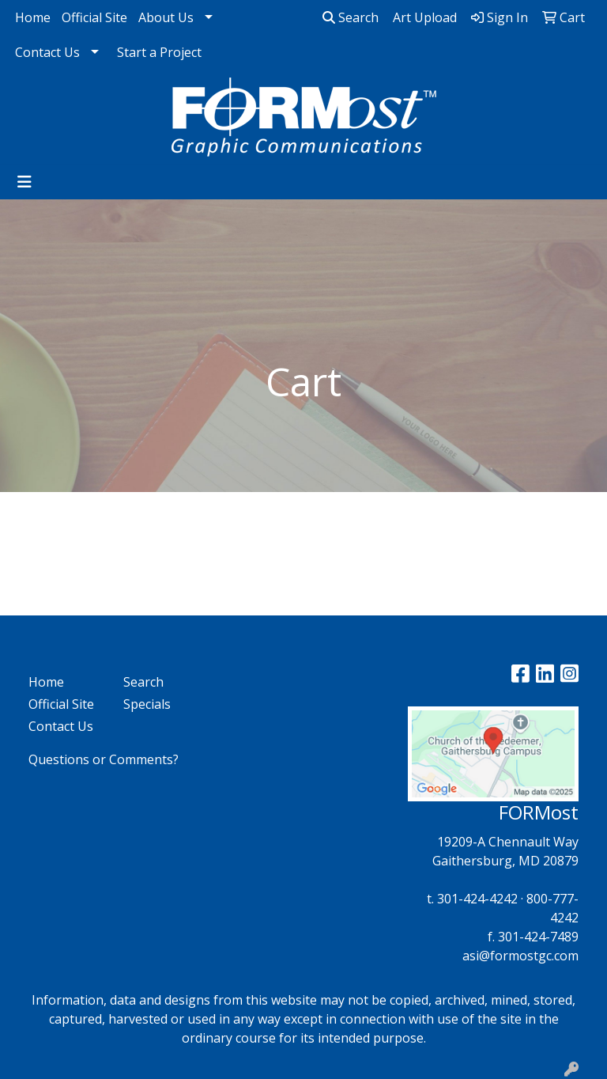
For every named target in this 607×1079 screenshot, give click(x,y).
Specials (147, 704)
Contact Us (47, 52)
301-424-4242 (477, 898)
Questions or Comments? (103, 759)
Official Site (94, 17)
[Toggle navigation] (24, 182)
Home (33, 17)
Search (350, 17)
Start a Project (159, 52)
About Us (166, 17)
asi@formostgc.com (520, 955)
